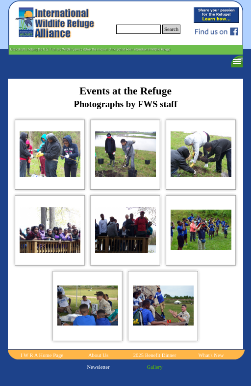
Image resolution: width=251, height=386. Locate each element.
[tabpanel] (125, 97)
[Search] (138, 29)
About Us (98, 355)
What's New (211, 355)
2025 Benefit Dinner (154, 355)
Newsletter (98, 367)
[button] (50, 154)
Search (171, 29)
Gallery (155, 367)
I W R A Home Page (42, 355)
